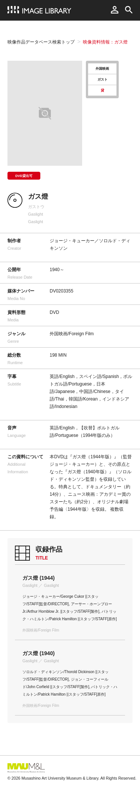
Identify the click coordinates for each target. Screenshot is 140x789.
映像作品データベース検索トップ (41, 42)
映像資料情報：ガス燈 (105, 42)
